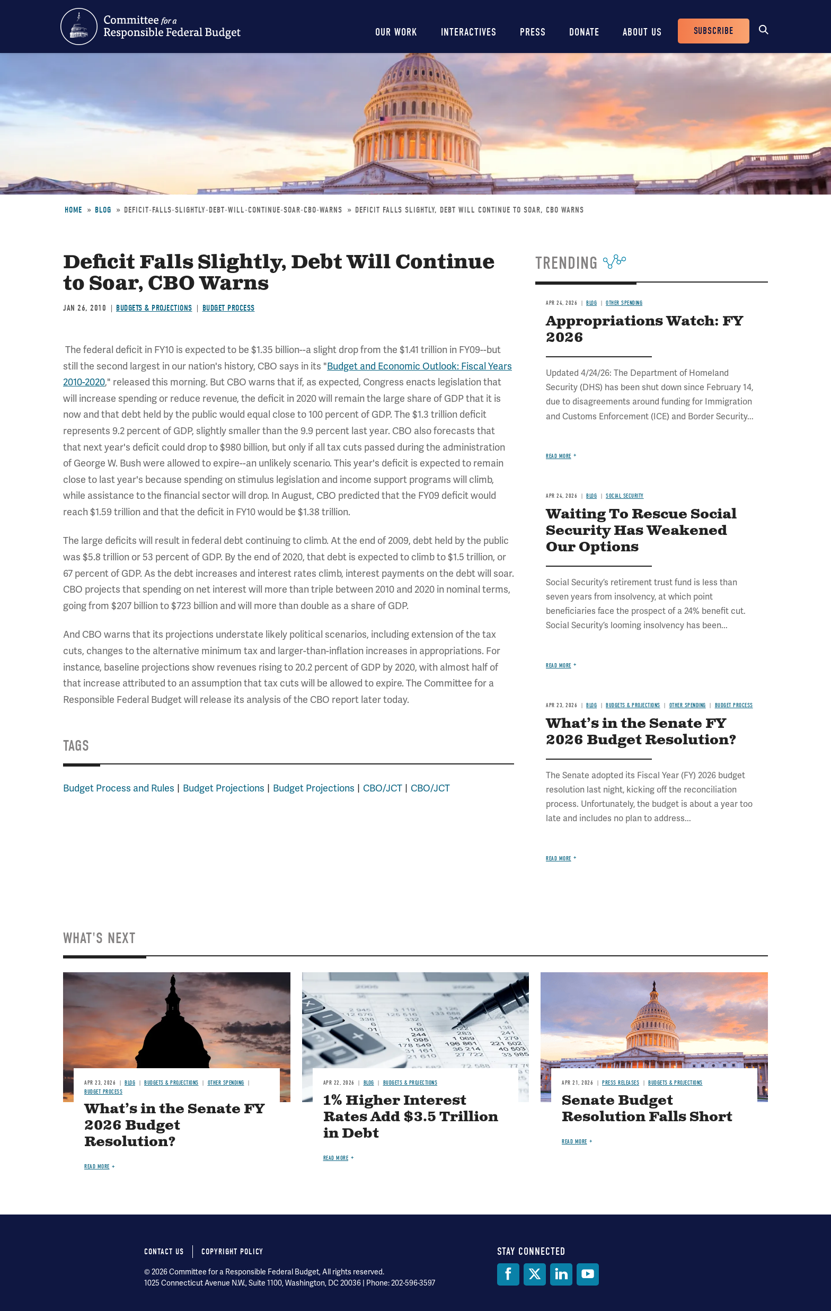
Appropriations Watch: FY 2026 (644, 329)
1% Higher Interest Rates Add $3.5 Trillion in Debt (410, 1117)
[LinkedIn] (561, 1274)
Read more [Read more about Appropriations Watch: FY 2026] (558, 456)
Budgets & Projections (154, 308)
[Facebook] (508, 1274)
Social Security (625, 495)
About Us (642, 32)
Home (73, 210)
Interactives (469, 32)
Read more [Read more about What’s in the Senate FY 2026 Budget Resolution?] (558, 858)
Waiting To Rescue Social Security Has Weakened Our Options (641, 531)
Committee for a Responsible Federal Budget (150, 26)
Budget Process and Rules (118, 788)
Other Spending (624, 303)
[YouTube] (588, 1274)
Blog (103, 210)
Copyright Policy (232, 1251)
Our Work (396, 32)
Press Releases (620, 1082)
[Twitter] (535, 1274)
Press (533, 32)
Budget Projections (223, 788)
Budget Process (228, 308)
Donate (584, 32)
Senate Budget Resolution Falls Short (647, 1109)
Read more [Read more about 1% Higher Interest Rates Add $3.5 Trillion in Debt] (336, 1158)
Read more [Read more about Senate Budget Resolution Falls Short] (574, 1141)
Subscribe (713, 31)
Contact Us (164, 1251)
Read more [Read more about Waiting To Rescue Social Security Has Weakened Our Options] (558, 665)
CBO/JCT (382, 788)
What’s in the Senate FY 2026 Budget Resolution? (641, 732)
